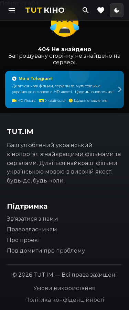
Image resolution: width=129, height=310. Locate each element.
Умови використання (64, 288)
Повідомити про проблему (46, 250)
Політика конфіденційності (64, 300)
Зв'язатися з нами (32, 218)
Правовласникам (32, 229)
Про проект (23, 240)
